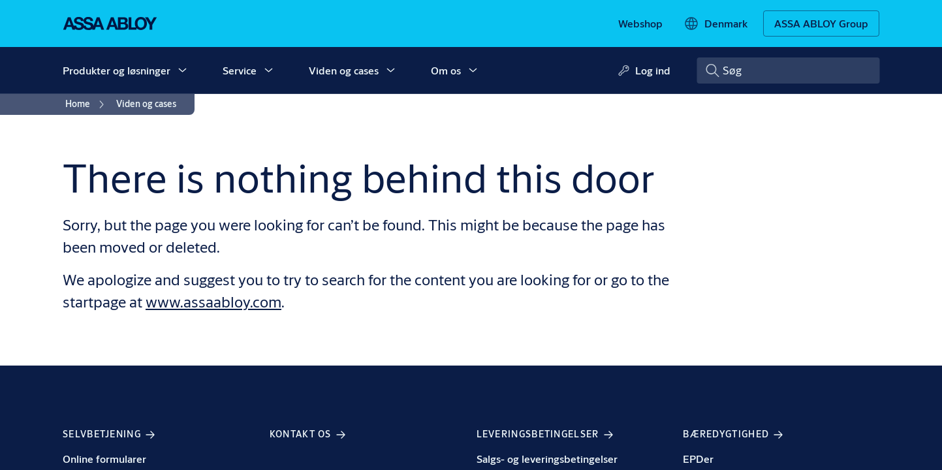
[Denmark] (715, 23)
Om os (446, 70)
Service (240, 70)
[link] (640, 23)
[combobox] (788, 70)
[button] (182, 70)
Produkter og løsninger (116, 70)
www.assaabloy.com (213, 301)
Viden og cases (344, 70)
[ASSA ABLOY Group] (821, 23)
